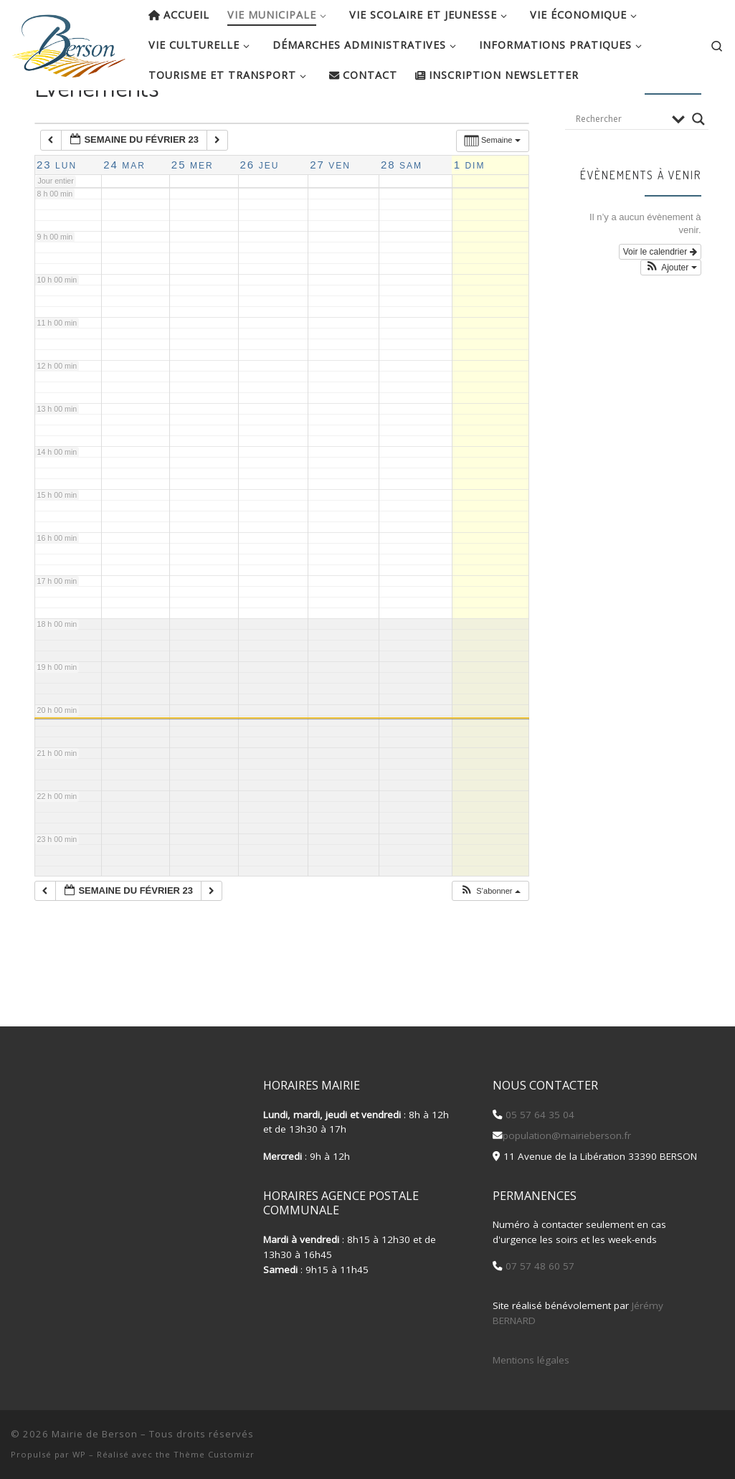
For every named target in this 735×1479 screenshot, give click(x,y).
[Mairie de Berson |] (69, 41)
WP (79, 1454)
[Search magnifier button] (698, 165)
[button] (489, 937)
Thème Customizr (214, 1454)
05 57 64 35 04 (538, 1114)
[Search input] (620, 165)
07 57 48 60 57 (538, 1266)
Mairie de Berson (95, 1433)
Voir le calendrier (660, 298)
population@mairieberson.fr (567, 1135)
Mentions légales (531, 1359)
